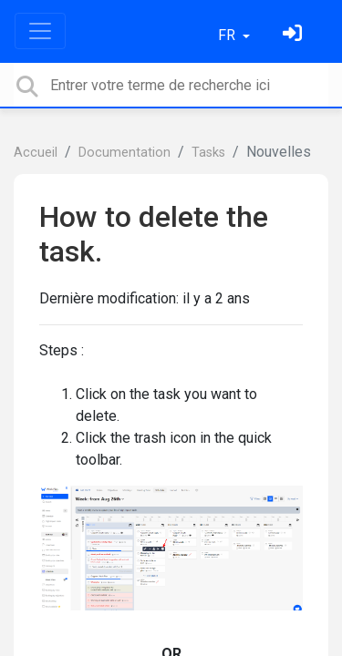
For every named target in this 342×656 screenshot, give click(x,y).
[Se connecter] (294, 35)
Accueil (35, 152)
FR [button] (228, 35)
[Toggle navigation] (40, 31)
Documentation (124, 152)
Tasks (208, 152)
